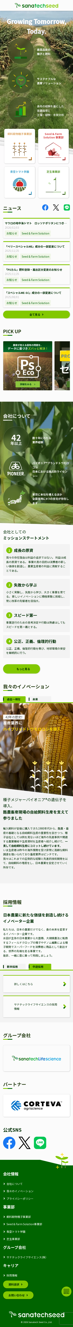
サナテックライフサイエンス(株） (27, 1257)
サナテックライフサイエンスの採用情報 (35, 1006)
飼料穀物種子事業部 (19, 1217)
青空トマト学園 (16, 1231)
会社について (15, 1184)
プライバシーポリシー (20, 1199)
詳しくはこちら (23, 984)
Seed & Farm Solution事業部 (24, 1224)
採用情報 (12, 1275)
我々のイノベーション (20, 1191)
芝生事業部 (13, 1239)
